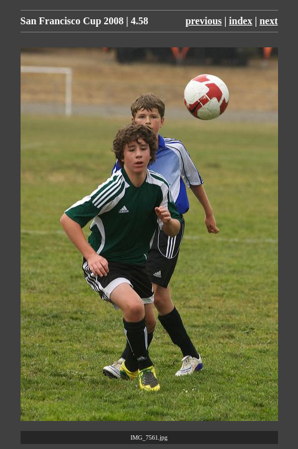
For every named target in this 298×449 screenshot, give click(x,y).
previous (203, 21)
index (240, 21)
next (268, 21)
